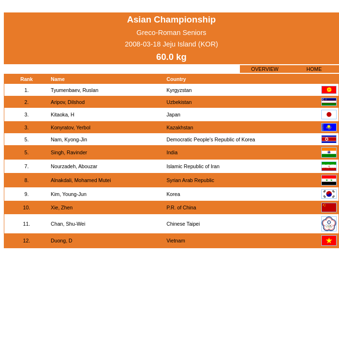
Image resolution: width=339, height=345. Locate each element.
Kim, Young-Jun (69, 194)
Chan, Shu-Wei (68, 224)
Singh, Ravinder (69, 152)
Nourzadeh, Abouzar (74, 166)
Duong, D (61, 240)
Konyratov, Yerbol (70, 127)
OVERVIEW (264, 69)
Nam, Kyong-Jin (69, 139)
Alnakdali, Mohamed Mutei (81, 180)
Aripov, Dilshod (68, 102)
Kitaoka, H (62, 114)
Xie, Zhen (62, 207)
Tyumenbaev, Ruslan (74, 90)
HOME (314, 69)
